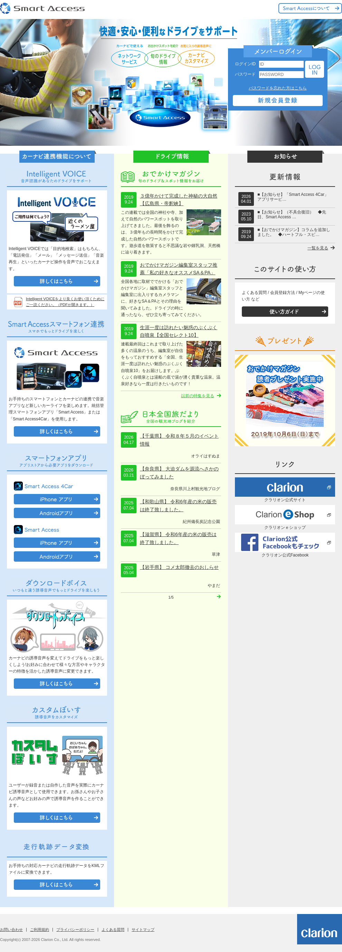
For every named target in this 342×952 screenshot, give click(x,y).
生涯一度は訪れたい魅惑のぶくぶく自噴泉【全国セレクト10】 (178, 331)
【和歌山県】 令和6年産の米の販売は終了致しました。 (178, 505)
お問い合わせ (11, 929)
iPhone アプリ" (57, 499)
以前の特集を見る (197, 395)
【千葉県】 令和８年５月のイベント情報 (179, 439)
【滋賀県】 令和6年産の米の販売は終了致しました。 (178, 538)
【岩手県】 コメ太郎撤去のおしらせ (179, 567)
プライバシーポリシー (75, 929)
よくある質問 (113, 929)
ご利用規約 (39, 929)
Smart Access (43, 9)
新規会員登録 (278, 100)
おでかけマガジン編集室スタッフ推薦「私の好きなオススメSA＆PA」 (178, 268)
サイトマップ (143, 929)
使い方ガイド (285, 311)
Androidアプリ (57, 513)
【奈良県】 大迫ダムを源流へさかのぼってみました (179, 472)
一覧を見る (317, 248)
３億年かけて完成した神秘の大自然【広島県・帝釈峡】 (178, 199)
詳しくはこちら (57, 281)
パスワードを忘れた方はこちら (278, 88)
